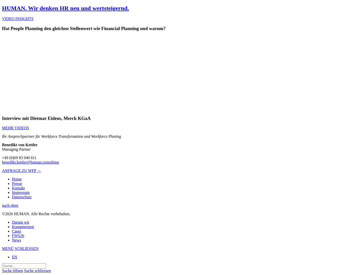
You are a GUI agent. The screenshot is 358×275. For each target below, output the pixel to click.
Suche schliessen (37, 271)
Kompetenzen (23, 227)
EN (14, 257)
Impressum (21, 192)
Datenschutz (22, 197)
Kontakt (18, 188)
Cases (16, 231)
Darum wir (20, 222)
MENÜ (8, 248)
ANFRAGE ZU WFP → (21, 171)
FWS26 (18, 236)
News (16, 240)
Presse (17, 183)
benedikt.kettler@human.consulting (30, 162)
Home (17, 179)
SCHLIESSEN (26, 248)
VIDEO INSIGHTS (18, 19)
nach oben (10, 205)
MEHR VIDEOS (15, 128)
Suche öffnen (12, 271)
